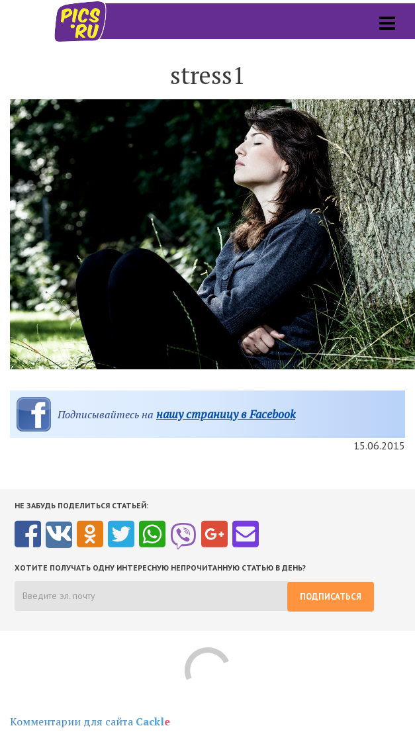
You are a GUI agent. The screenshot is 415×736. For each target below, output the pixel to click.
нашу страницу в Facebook (225, 414)
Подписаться (330, 596)
